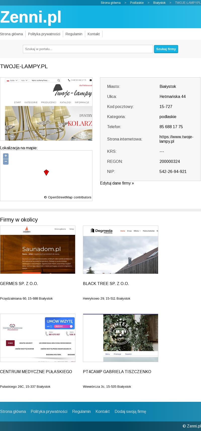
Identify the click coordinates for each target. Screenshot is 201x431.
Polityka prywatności (44, 34)
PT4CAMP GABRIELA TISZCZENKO (117, 372)
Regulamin (74, 34)
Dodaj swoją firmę (130, 411)
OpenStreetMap (60, 197)
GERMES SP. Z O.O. (19, 283)
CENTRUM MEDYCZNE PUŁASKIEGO (36, 372)
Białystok (159, 3)
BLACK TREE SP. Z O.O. (106, 283)
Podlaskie (137, 3)
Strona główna (111, 3)
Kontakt (94, 34)
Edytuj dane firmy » (117, 183)
